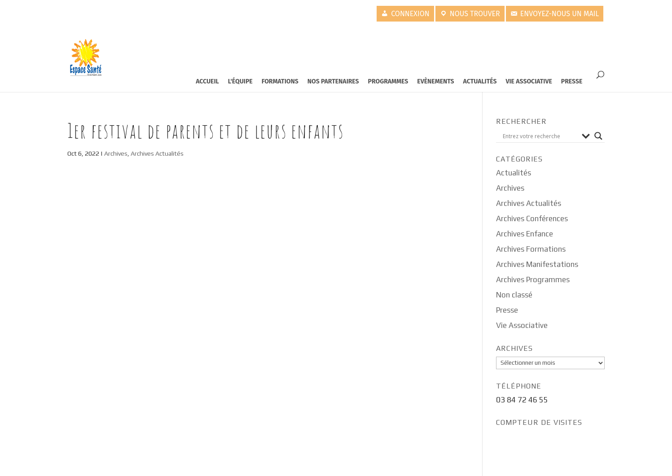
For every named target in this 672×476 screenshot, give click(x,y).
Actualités (480, 81)
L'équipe (240, 81)
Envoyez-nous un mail (559, 13)
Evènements (435, 81)
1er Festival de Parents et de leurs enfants (205, 130)
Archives (115, 153)
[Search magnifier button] (598, 136)
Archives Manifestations (537, 264)
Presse (572, 81)
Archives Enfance (524, 233)
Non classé (514, 294)
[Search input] (540, 136)
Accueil (207, 81)
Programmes (388, 81)
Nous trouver (475, 13)
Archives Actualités (157, 153)
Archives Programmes (533, 279)
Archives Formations (531, 249)
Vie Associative (529, 81)
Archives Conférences (532, 218)
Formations (280, 81)
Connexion (410, 13)
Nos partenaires (333, 81)
